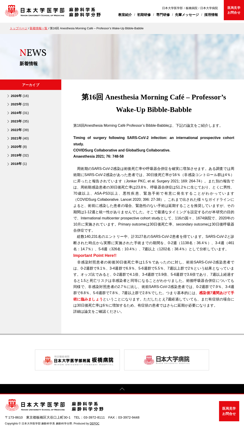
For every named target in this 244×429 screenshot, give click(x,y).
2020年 (19, 147)
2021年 (20, 138)
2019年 (20, 155)
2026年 (20, 96)
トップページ (18, 28)
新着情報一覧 (38, 28)
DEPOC (94, 423)
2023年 (20, 121)
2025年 (20, 104)
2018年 (19, 164)
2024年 (20, 113)
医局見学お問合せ (233, 10)
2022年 (20, 130)
